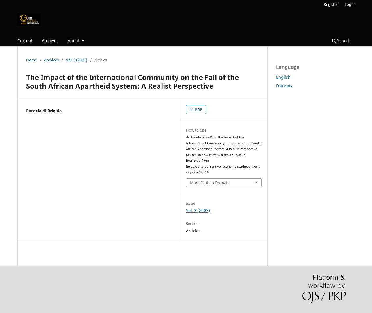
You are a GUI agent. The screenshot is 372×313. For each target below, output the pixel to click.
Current (25, 40)
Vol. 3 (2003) (76, 59)
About (74, 40)
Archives (50, 40)
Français (284, 86)
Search (341, 40)
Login (350, 4)
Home (31, 59)
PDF (198, 109)
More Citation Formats (209, 182)
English (283, 77)
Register (331, 4)
